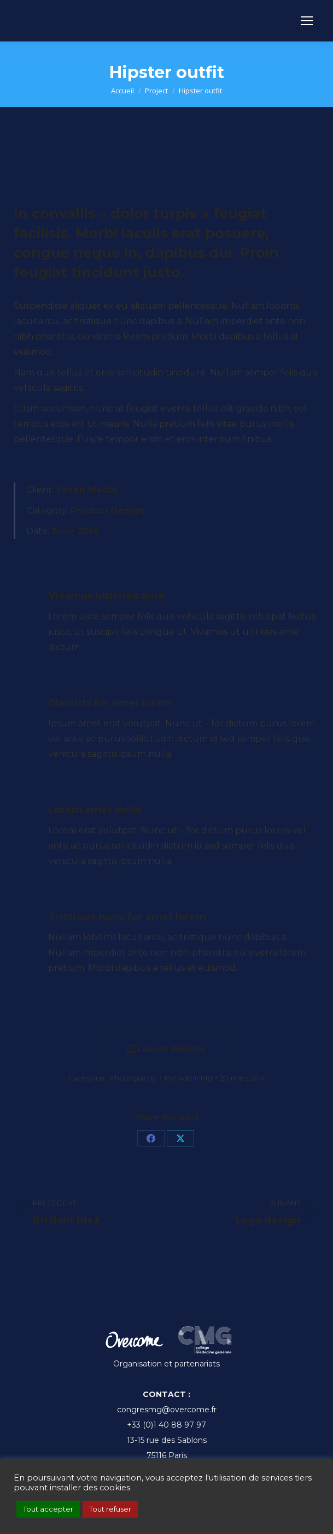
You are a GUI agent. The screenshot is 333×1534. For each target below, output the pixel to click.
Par (188, 1077)
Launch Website (166, 1049)
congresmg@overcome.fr (167, 1409)
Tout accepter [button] (48, 1509)
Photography (133, 1077)
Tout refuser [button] (110, 1509)
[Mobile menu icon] (306, 20)
